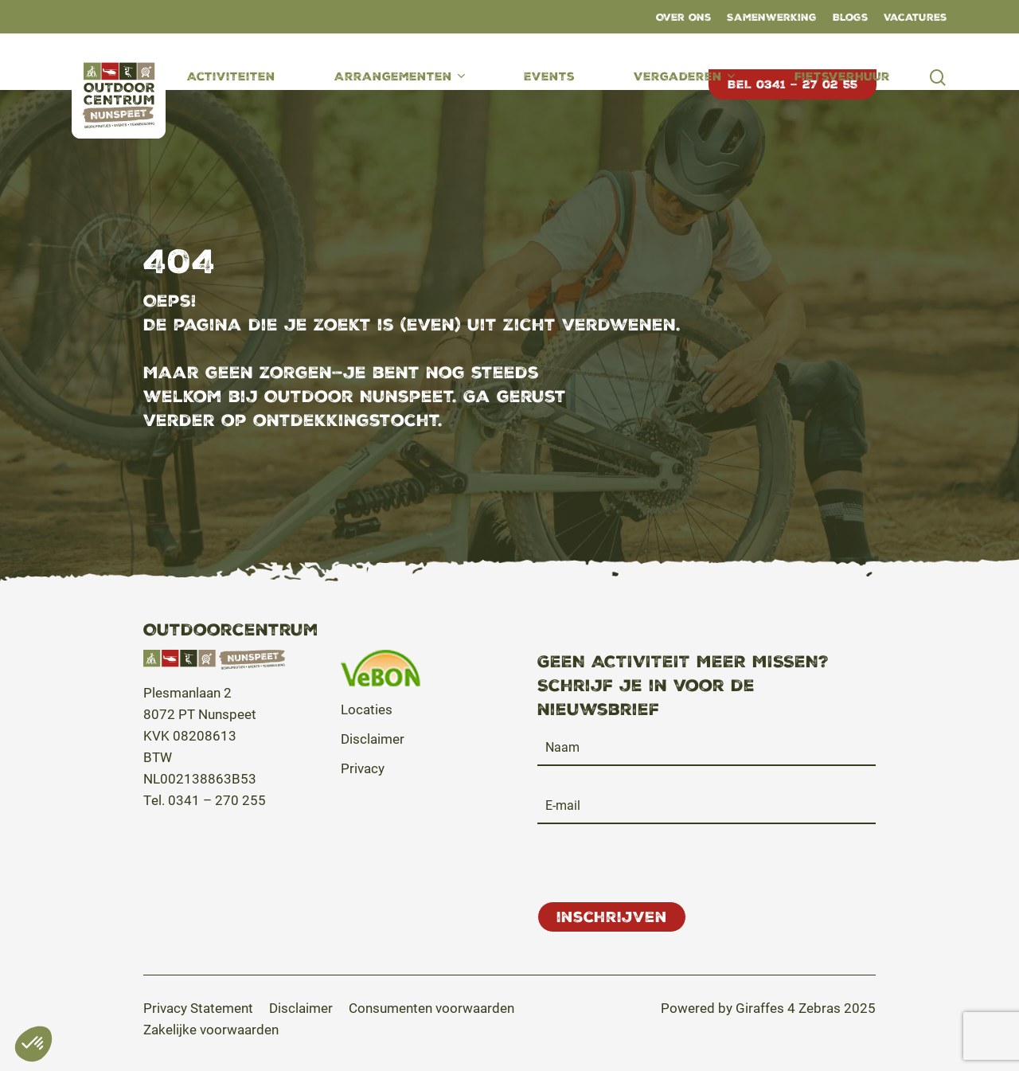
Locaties (366, 709)
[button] (198, 1007)
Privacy (363, 768)
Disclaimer (372, 738)
